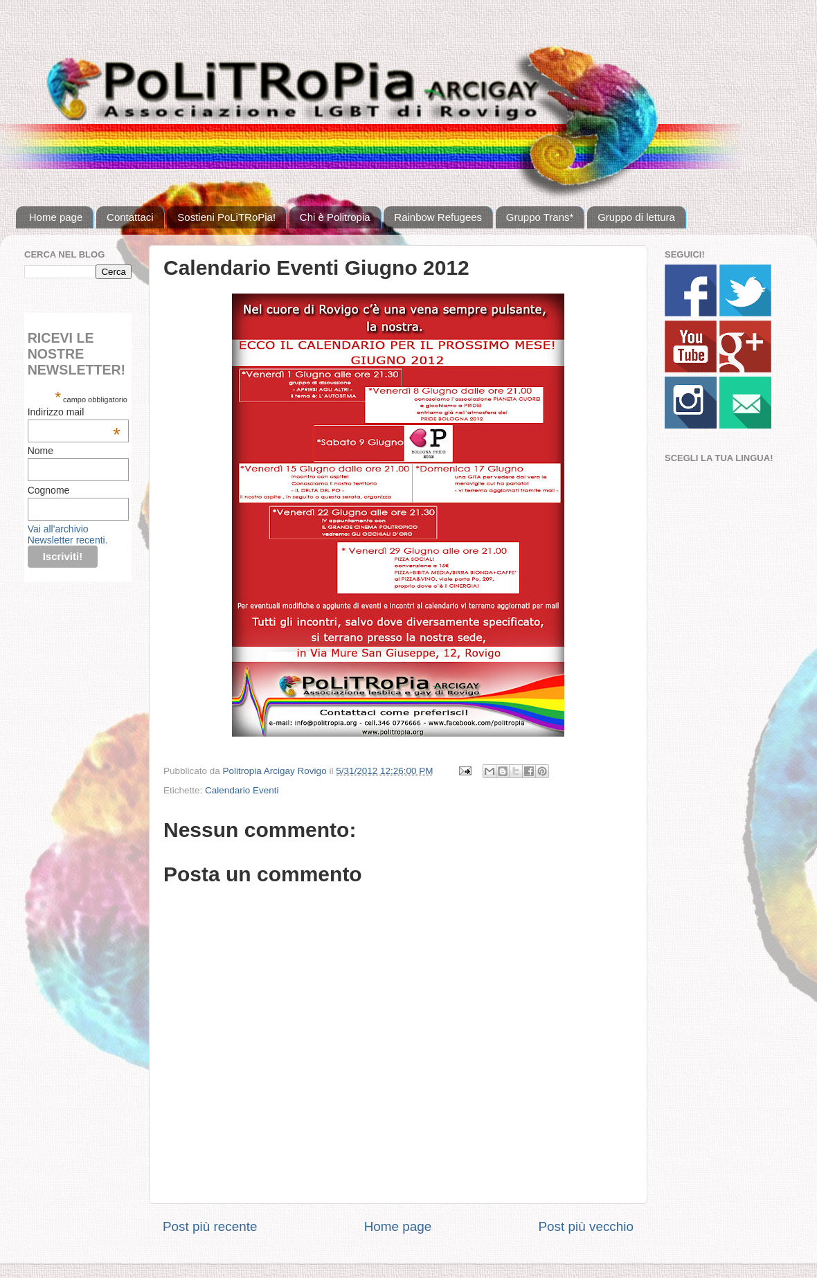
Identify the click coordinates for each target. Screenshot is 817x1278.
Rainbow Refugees (438, 217)
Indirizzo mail (74, 411)
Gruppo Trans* (540, 217)
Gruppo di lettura (636, 217)
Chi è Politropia (335, 217)
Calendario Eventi (242, 790)
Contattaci (130, 217)
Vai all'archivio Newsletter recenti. (68, 534)
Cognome (49, 490)
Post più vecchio (586, 1226)
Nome (40, 450)
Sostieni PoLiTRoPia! (226, 217)
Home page (56, 217)
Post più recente (210, 1226)
